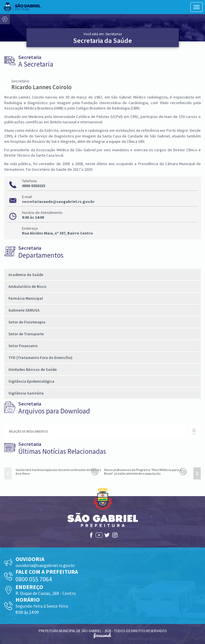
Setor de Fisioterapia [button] (26, 322)
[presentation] (8, 473)
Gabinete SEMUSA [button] (23, 310)
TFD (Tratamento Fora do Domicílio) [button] (40, 357)
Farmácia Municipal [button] (25, 298)
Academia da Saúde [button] (25, 274)
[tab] (102, 275)
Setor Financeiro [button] (23, 345)
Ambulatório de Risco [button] (27, 286)
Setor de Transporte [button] (26, 333)
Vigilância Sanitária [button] (26, 393)
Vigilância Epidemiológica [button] (31, 381)
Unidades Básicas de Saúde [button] (32, 369)
